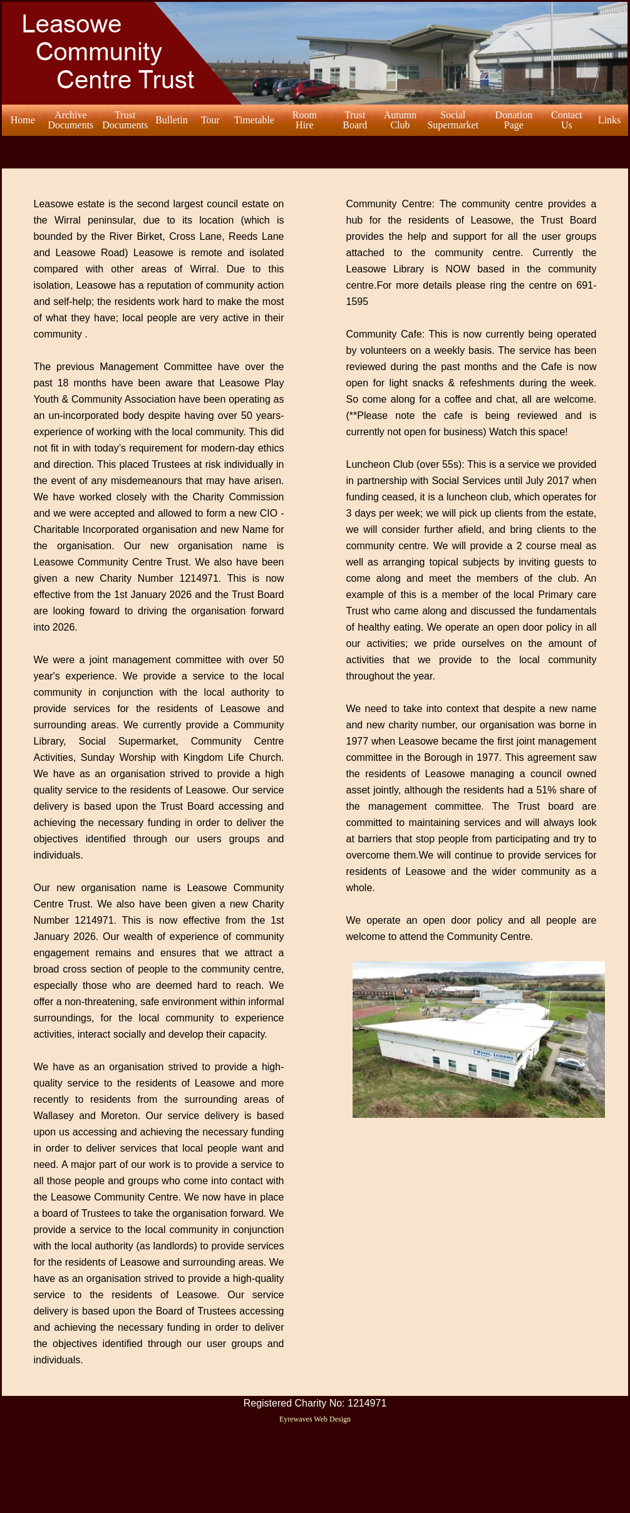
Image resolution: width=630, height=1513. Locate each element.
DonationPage (514, 120)
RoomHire (304, 120)
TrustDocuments (125, 120)
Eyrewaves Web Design (315, 1419)
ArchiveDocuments (70, 120)
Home (23, 120)
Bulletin (171, 120)
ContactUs (566, 120)
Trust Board (355, 120)
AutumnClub (400, 120)
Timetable (254, 120)
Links (609, 120)
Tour (210, 120)
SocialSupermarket (452, 120)
